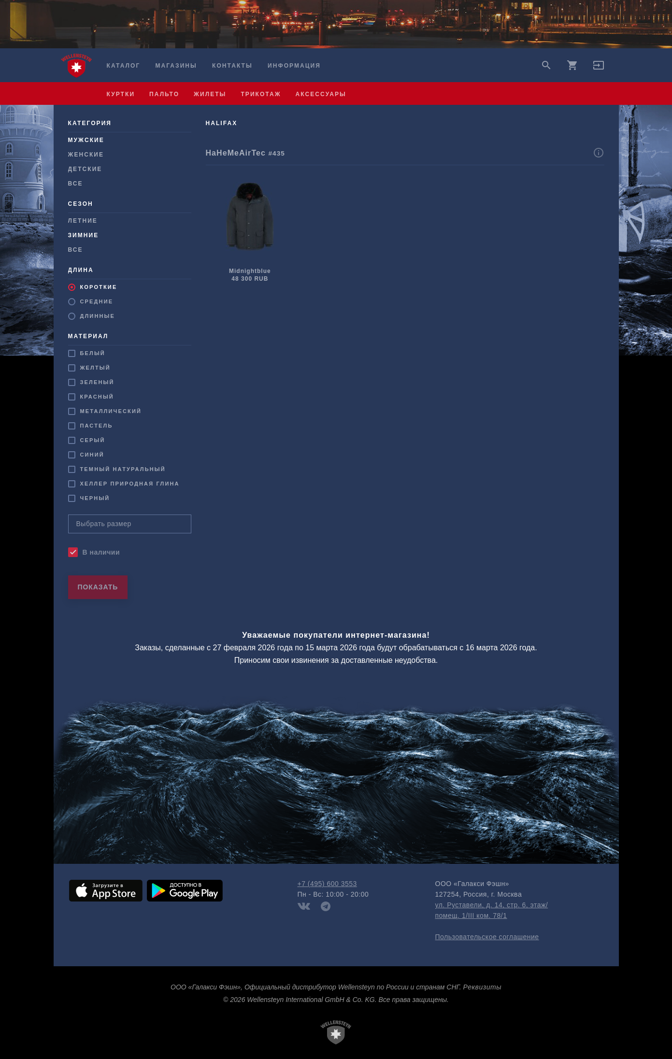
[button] (598, 68)
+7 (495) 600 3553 (327, 883)
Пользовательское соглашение (487, 937)
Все (75, 183)
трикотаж (261, 94)
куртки (121, 94)
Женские (86, 154)
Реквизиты (482, 987)
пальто (164, 94)
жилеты (210, 94)
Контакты (232, 65)
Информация (294, 65)
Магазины (176, 65)
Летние (83, 220)
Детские (85, 169)
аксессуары (321, 94)
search (546, 65)
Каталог (124, 65)
